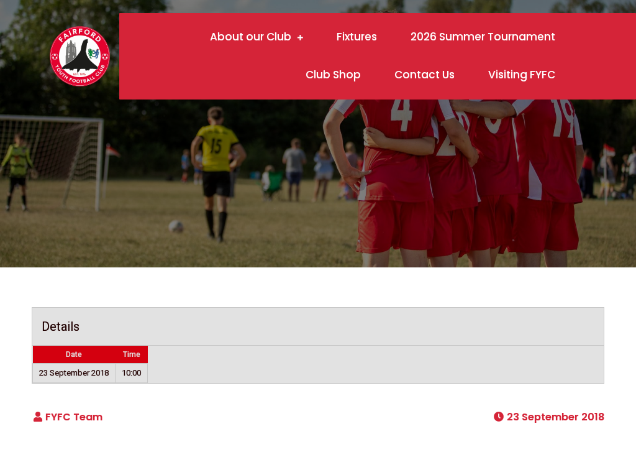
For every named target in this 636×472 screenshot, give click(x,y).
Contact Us (424, 74)
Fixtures (357, 36)
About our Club (250, 36)
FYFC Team (73, 417)
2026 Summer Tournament (483, 36)
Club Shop (333, 74)
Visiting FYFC (521, 74)
